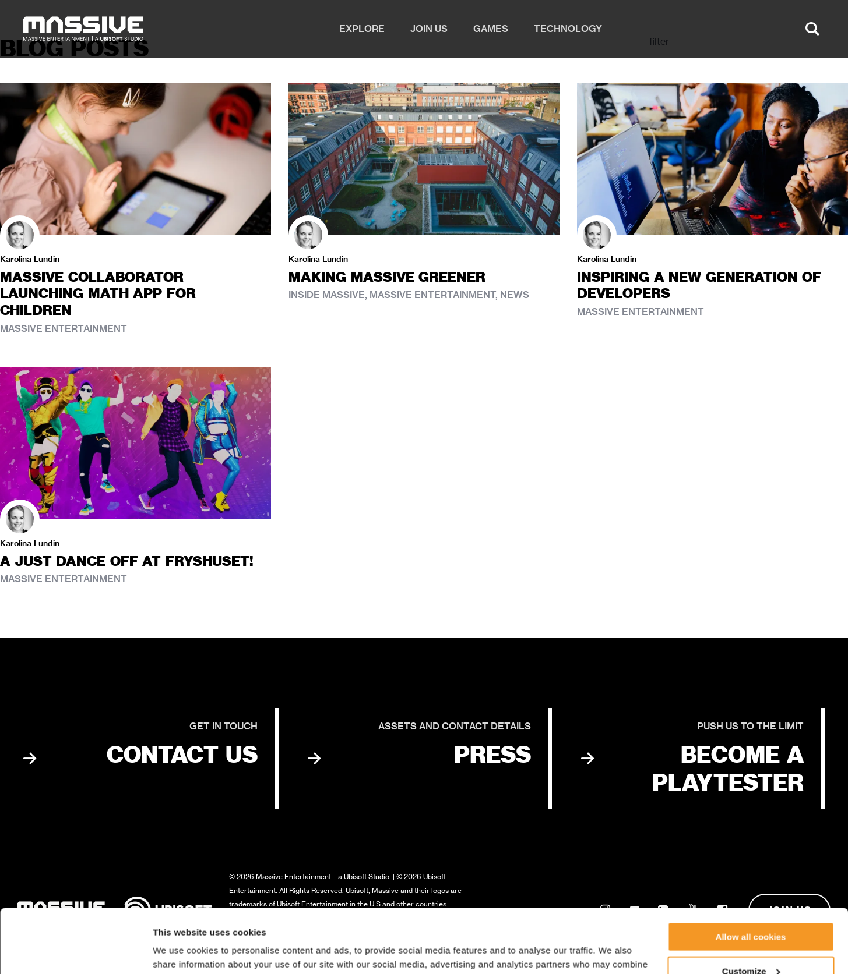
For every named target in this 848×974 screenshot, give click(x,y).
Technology (568, 29)
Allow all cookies (751, 877)
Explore (362, 29)
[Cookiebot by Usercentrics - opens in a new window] (75, 951)
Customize (751, 911)
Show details (180, 950)
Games (490, 29)
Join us (429, 29)
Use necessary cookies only (750, 945)
